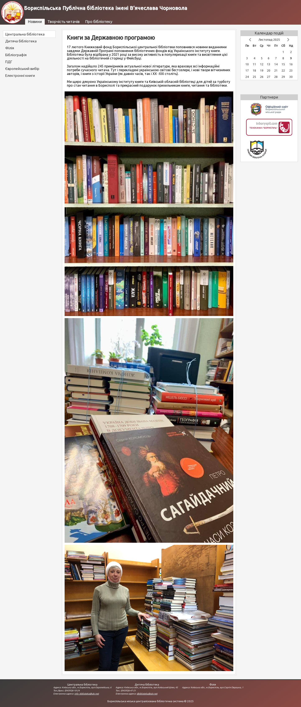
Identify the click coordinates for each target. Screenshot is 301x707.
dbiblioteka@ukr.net (147, 693)
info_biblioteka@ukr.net (86, 693)
